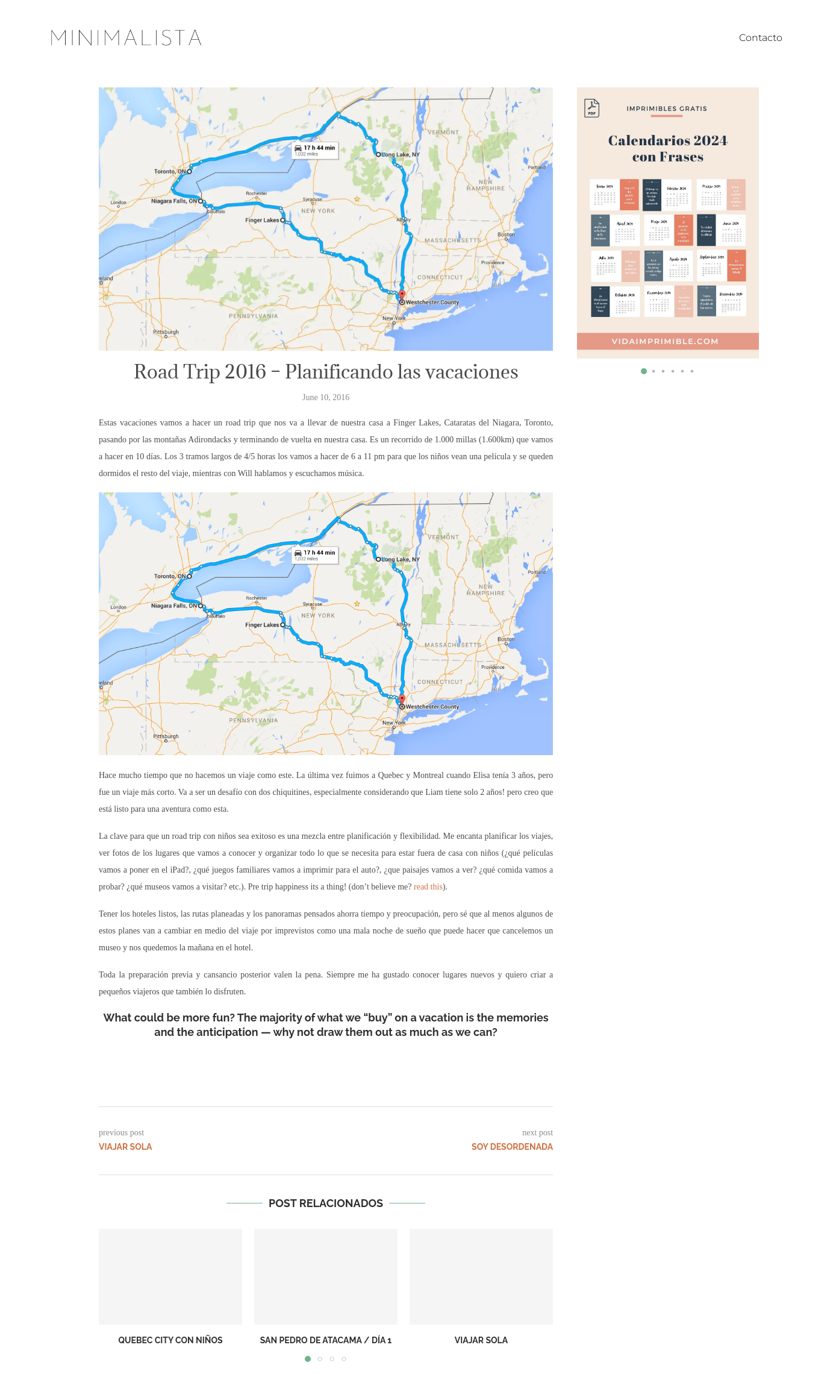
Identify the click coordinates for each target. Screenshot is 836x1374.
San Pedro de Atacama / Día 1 (326, 1340)
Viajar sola (481, 1340)
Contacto (760, 37)
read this (428, 886)
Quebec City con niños (170, 1340)
